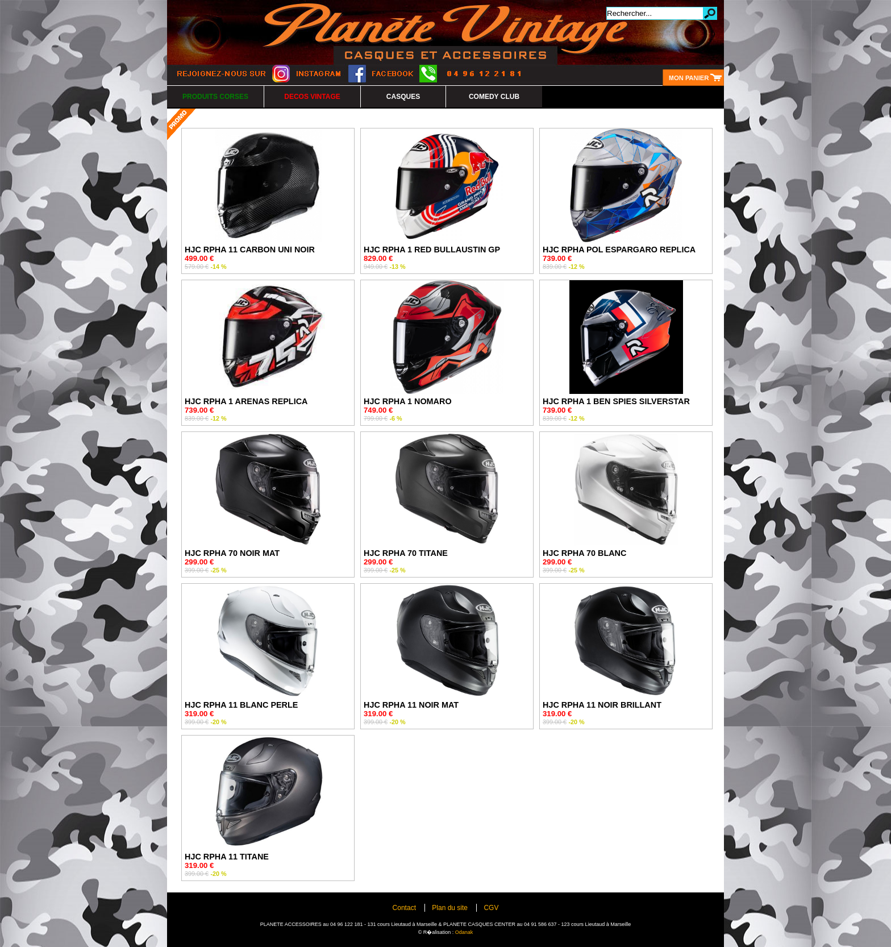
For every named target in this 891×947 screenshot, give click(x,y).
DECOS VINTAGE (312, 97)
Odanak (464, 932)
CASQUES (403, 97)
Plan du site (450, 908)
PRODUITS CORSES (215, 97)
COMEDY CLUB (494, 97)
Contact (404, 908)
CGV (491, 908)
